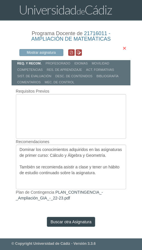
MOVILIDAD (100, 63)
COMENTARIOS (29, 82)
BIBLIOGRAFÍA (107, 76)
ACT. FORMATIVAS (100, 69)
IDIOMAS (81, 63)
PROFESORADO (57, 63)
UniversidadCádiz (65, 9)
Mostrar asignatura (41, 53)
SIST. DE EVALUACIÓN (34, 76)
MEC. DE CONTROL (60, 82)
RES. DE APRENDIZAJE (64, 69)
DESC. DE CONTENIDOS (73, 76)
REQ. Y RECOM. (29, 63)
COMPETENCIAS (30, 69)
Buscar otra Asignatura (71, 222)
